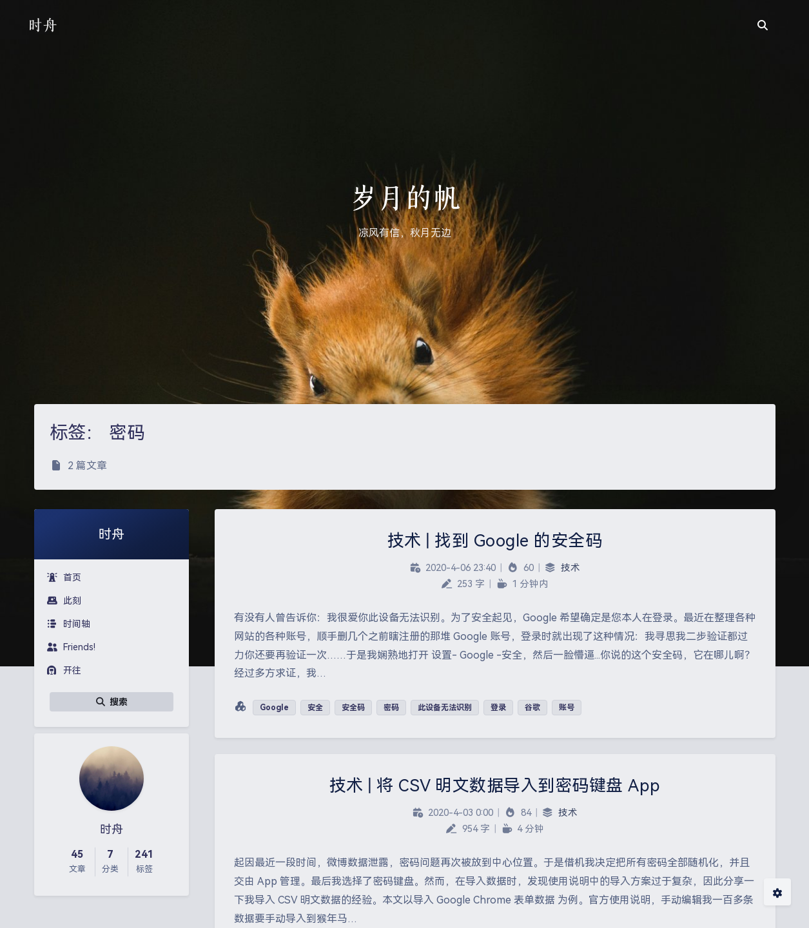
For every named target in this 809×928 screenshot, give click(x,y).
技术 (570, 568)
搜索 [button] (111, 701)
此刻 (64, 600)
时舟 (42, 24)
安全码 (353, 707)
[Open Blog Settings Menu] (777, 891)
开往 (64, 670)
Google (274, 707)
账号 (566, 707)
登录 (498, 707)
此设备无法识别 (445, 707)
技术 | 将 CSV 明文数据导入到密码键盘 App (495, 785)
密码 (391, 707)
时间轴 (68, 624)
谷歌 (532, 707)
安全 (315, 707)
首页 (64, 577)
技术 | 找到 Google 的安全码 (495, 540)
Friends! (71, 647)
